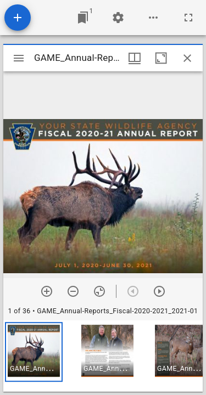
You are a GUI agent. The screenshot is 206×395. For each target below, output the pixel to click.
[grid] (103, 356)
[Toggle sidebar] (18, 58)
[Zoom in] (47, 291)
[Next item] (159, 291)
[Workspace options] (153, 17)
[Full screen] (188, 17)
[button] (34, 352)
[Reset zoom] (99, 291)
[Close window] (187, 58)
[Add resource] (17, 17)
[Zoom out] (73, 291)
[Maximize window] (161, 58)
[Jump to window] (83, 17)
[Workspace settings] (118, 17)
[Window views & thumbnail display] (134, 58)
